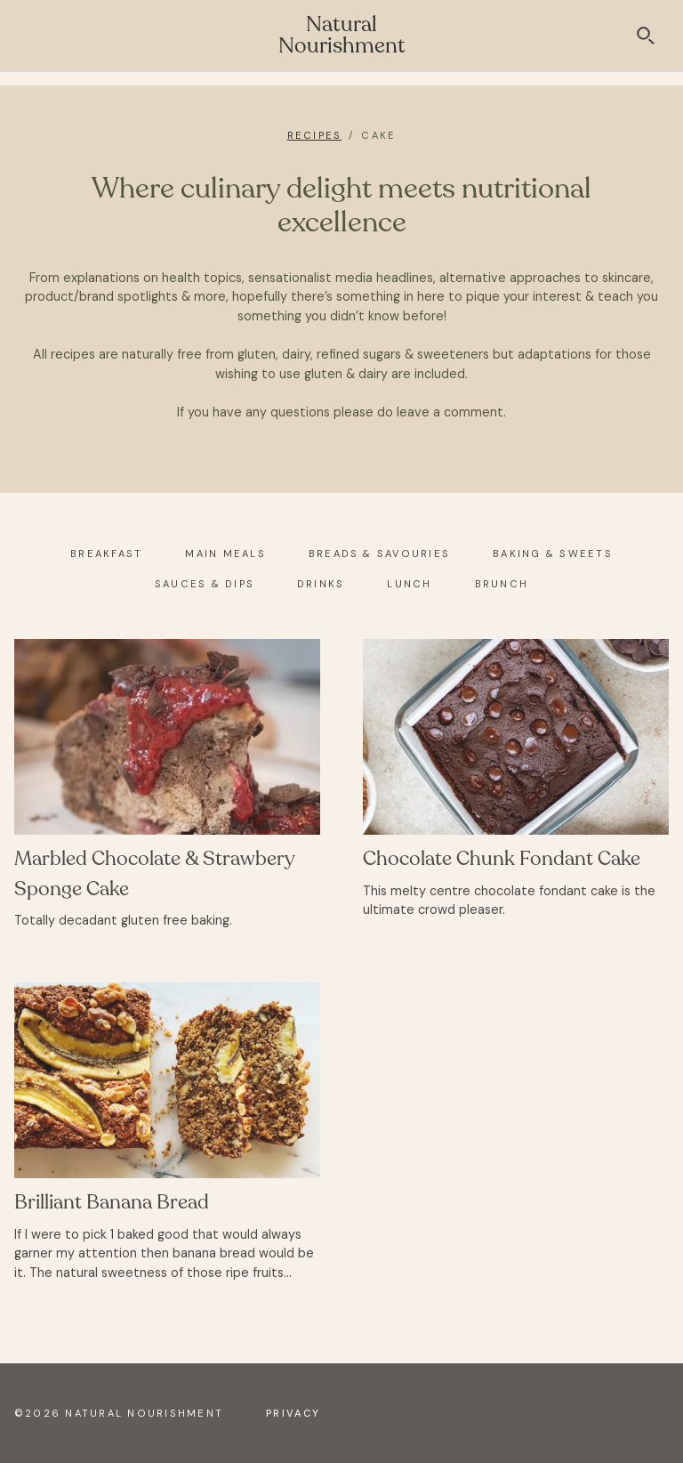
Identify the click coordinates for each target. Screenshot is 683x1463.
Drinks (320, 584)
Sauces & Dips (204, 584)
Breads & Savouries (379, 553)
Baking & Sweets (553, 553)
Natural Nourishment (342, 35)
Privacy (293, 1413)
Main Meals (225, 553)
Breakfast (106, 553)
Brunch (501, 584)
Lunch (409, 584)
